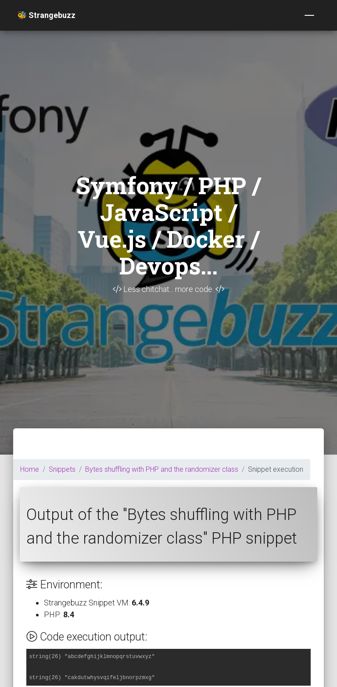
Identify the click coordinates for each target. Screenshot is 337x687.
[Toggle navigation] (309, 15)
